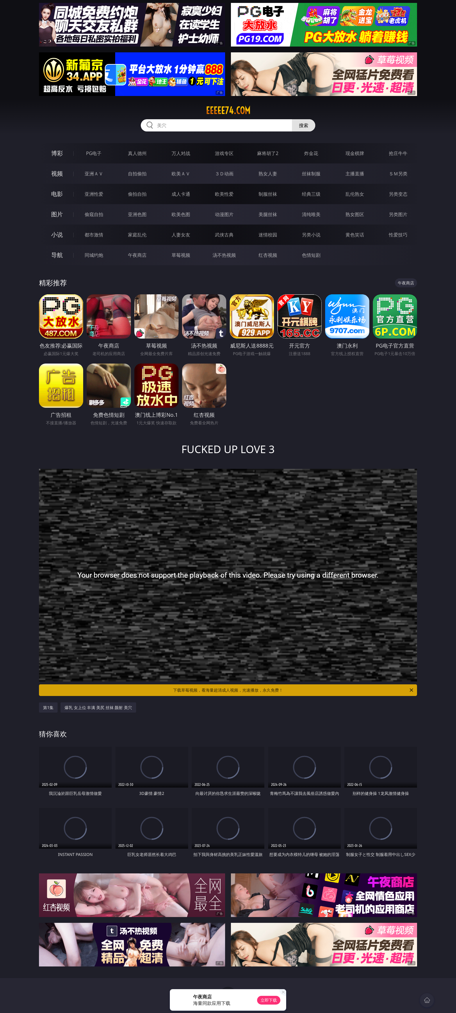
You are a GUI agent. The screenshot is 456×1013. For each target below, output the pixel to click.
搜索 (303, 125)
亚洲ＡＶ (94, 173)
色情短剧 (311, 255)
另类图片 (398, 214)
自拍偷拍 (137, 173)
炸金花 (311, 153)
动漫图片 (224, 214)
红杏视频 (268, 255)
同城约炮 (94, 255)
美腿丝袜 (268, 214)
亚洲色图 (137, 214)
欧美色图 (181, 214)
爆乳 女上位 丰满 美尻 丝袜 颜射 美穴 (98, 707)
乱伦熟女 (354, 194)
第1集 (48, 707)
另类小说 (311, 235)
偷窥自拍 (94, 214)
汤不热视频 (224, 255)
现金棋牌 (354, 153)
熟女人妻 (268, 173)
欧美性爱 (224, 194)
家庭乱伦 (137, 235)
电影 (57, 194)
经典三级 (311, 194)
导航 (57, 255)
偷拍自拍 (137, 194)
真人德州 (137, 153)
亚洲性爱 (94, 194)
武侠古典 (224, 235)
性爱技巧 (398, 235)
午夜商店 (137, 255)
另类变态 (398, 194)
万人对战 (181, 153)
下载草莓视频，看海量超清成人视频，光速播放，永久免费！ (293, 690)
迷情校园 (268, 235)
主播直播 (354, 173)
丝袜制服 (311, 173)
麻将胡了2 (267, 153)
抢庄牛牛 (398, 153)
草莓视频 (181, 255)
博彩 (57, 153)
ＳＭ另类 (398, 173)
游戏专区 (224, 153)
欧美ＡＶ (181, 173)
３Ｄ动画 (224, 173)
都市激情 (94, 235)
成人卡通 (181, 194)
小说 (57, 234)
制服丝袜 (268, 194)
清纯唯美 (311, 214)
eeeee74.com (228, 110)
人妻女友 (181, 235)
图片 (57, 214)
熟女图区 (354, 214)
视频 (57, 173)
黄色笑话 (354, 235)
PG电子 (93, 153)
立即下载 (269, 1000)
